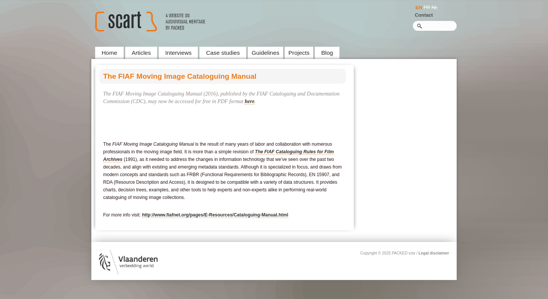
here (250, 101)
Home (109, 52)
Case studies (223, 52)
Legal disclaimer (434, 253)
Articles (141, 52)
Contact (424, 15)
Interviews (178, 52)
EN (419, 7)
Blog (327, 52)
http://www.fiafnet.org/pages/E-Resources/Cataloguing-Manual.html (215, 215)
